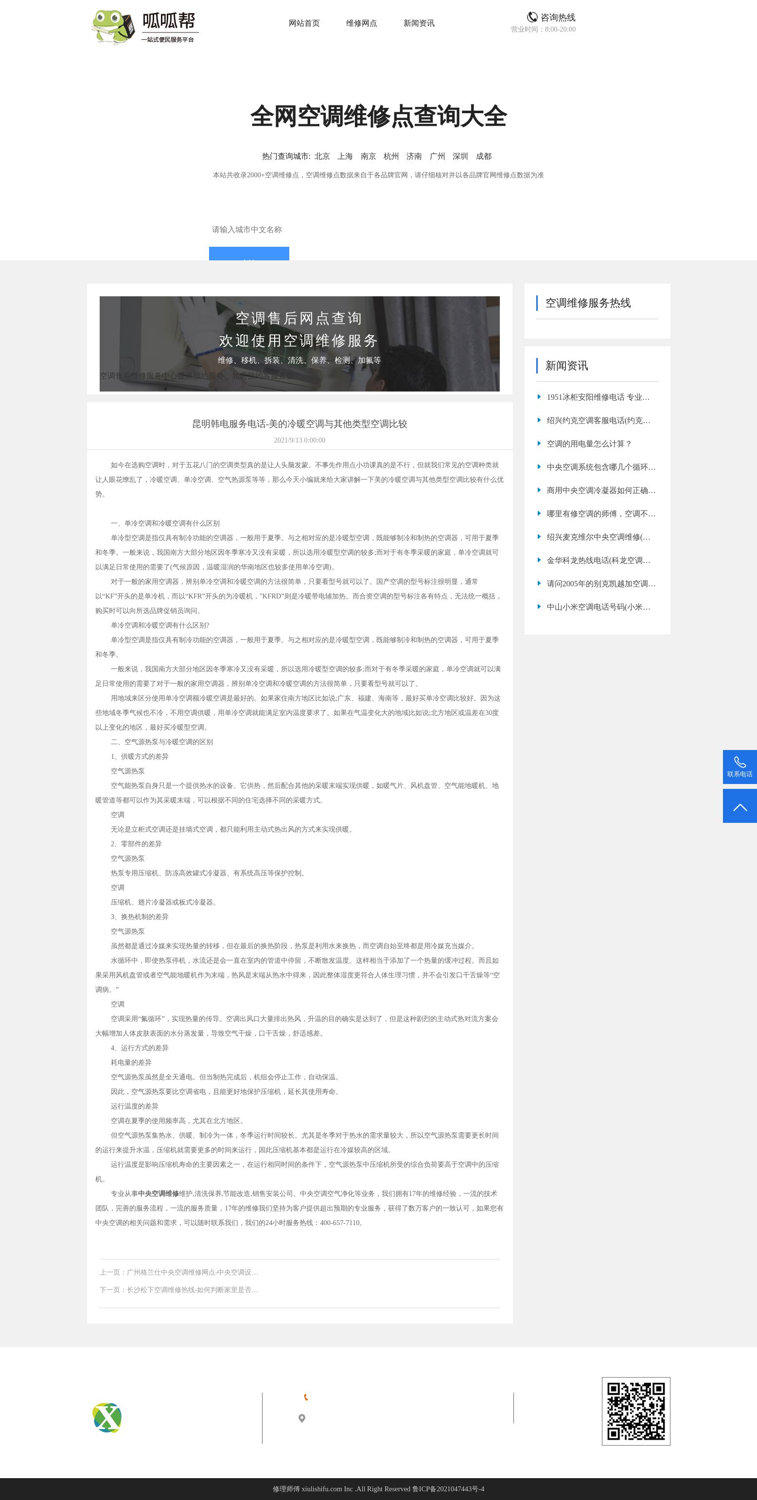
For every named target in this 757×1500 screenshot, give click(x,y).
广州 (437, 156)
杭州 (391, 156)
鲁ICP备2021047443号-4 (448, 1489)
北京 (322, 156)
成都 (484, 156)
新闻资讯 (419, 23)
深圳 (460, 156)
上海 (345, 156)
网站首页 (304, 23)
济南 (414, 156)
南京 (368, 156)
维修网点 (361, 23)
